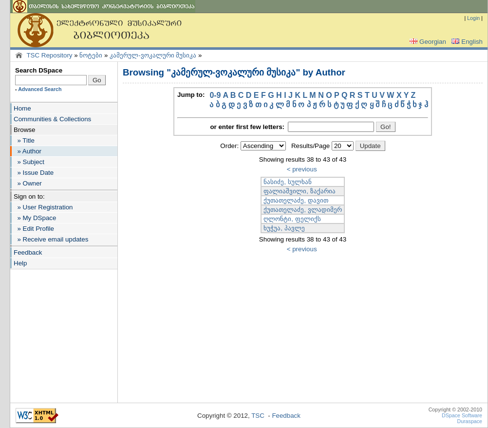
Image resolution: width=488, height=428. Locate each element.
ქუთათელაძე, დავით (295, 200)
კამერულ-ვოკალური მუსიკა (153, 55)
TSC (257, 415)
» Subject (29, 162)
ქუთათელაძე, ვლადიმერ (302, 209)
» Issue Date (34, 172)
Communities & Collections (52, 119)
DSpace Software (462, 415)
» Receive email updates (51, 239)
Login (473, 18)
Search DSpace (38, 70)
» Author (27, 151)
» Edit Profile (34, 228)
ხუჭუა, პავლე (283, 228)
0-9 (215, 95)
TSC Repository (49, 55)
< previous (302, 169)
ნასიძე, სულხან (287, 182)
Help (20, 263)
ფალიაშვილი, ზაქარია (299, 191)
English (466, 41)
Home (22, 108)
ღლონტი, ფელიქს (291, 219)
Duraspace (469, 421)
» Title (24, 140)
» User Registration (43, 207)
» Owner (28, 183)
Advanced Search (39, 89)
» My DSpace (35, 218)
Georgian (427, 41)
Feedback (28, 252)
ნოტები (90, 55)
